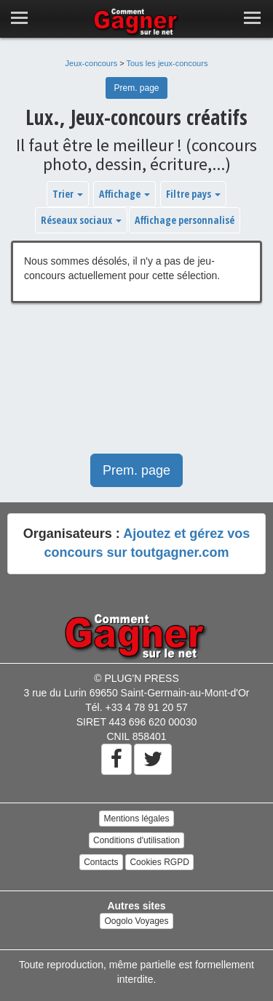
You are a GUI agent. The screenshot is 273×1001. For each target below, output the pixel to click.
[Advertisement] (136, 385)
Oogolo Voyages (136, 921)
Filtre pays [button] (193, 194)
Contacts (101, 862)
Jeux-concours (92, 63)
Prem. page (136, 88)
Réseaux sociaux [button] (81, 220)
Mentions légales (136, 818)
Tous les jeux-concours (167, 63)
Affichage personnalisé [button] (184, 220)
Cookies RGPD (159, 862)
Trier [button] (67, 194)
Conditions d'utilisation (136, 840)
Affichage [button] (124, 194)
